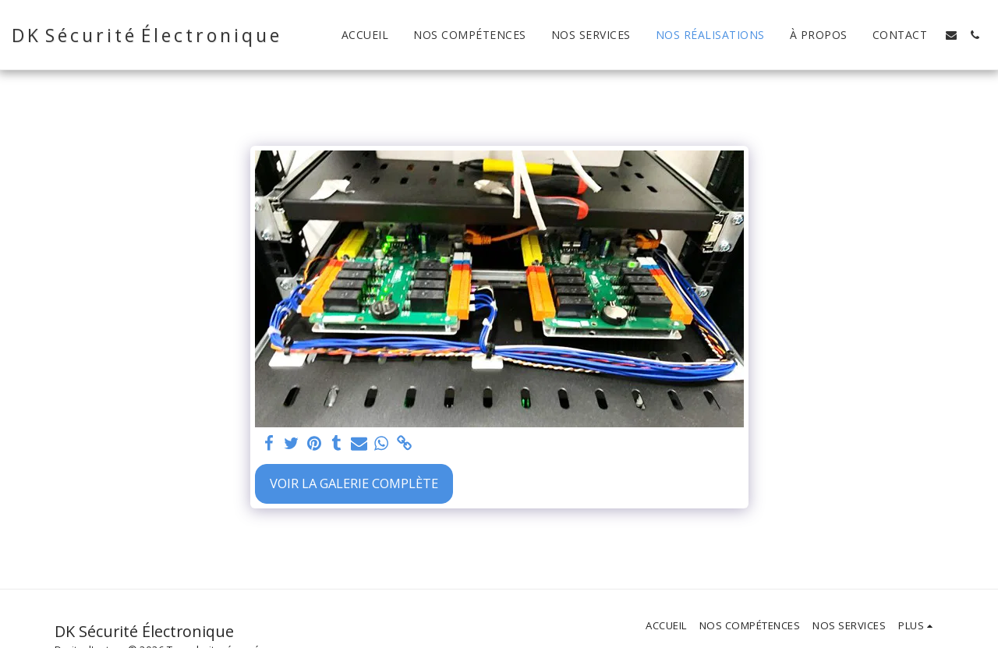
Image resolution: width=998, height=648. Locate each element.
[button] (951, 35)
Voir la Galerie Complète (354, 483)
